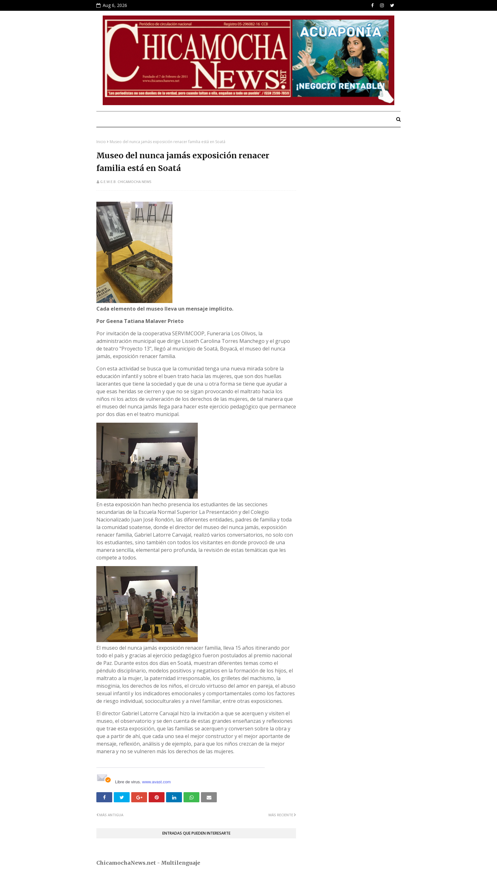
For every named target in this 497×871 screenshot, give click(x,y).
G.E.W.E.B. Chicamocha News (126, 181)
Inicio (101, 141)
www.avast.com (156, 781)
